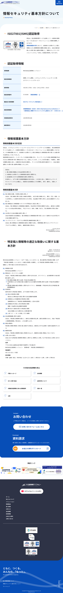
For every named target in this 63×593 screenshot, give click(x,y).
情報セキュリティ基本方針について (12, 583)
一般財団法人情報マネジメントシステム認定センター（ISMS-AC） (43, 111)
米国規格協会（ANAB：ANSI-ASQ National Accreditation (41, 109)
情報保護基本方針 (32, 45)
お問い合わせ (59, 2)
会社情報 (41, 27)
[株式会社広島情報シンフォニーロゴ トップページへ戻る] (10, 2)
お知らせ (8, 509)
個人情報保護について (8, 581)
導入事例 (8, 506)
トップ (36, 27)
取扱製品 (8, 504)
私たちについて (10, 499)
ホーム (8, 497)
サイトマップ (6, 586)
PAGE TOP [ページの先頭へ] (59, 583)
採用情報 (8, 514)
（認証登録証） (35, 95)
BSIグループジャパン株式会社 (32, 102)
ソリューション (10, 501)
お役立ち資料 (9, 516)
